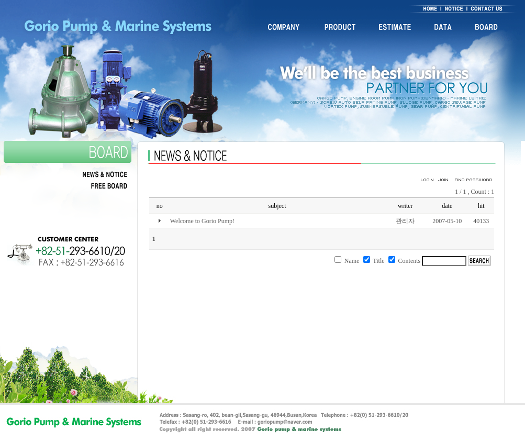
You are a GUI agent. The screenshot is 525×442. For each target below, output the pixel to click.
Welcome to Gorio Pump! (202, 221)
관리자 (405, 221)
